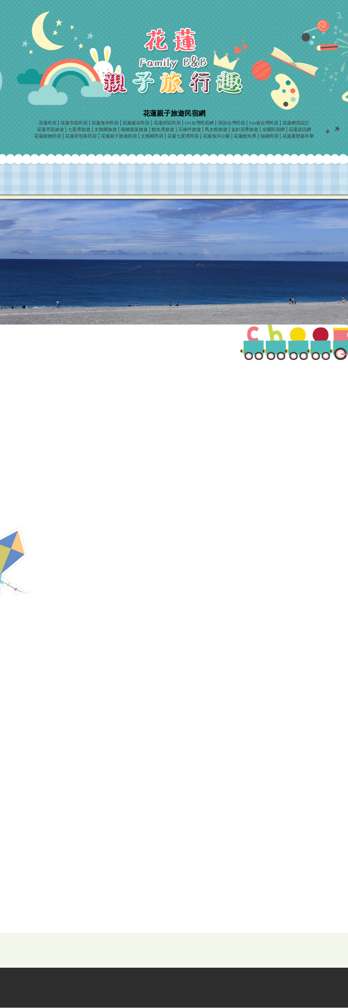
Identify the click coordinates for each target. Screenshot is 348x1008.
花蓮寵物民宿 (47, 136)
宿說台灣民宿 (231, 122)
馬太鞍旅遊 (216, 129)
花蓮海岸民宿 (105, 122)
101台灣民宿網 (199, 122)
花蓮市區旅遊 (50, 129)
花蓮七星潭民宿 (183, 136)
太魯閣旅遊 (105, 129)
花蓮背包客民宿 (81, 136)
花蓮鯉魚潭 (245, 136)
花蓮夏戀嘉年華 (298, 136)
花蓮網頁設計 (295, 122)
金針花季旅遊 (244, 129)
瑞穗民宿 (269, 136)
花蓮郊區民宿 (167, 122)
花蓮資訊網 (300, 129)
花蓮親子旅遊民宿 (119, 136)
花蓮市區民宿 (74, 122)
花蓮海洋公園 (216, 136)
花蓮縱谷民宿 (135, 122)
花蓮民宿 (48, 122)
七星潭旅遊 (79, 129)
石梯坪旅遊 (189, 129)
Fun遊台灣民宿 (263, 122)
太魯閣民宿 (152, 136)
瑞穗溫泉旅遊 (134, 129)
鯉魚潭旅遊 (163, 129)
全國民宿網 (273, 129)
